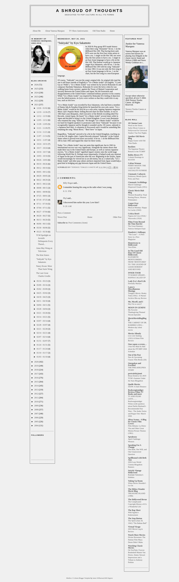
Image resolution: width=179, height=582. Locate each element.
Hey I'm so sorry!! (135, 304)
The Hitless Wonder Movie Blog (136, 490)
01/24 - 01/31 (42, 345)
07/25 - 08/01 (42, 196)
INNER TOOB (134, 273)
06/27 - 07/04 (42, 212)
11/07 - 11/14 (42, 136)
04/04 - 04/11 (42, 305)
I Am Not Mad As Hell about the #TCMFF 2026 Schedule (137, 348)
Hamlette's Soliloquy (137, 232)
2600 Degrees (108, 578)
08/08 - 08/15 (42, 188)
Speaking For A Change (134, 446)
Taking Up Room (135, 481)
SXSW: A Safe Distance (137, 387)
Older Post (117, 217)
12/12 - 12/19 (42, 116)
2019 (36, 366)
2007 (36, 414)
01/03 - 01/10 (42, 357)
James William (97, 578)
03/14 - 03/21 (42, 317)
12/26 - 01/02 (42, 108)
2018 (36, 370)
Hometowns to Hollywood (134, 244)
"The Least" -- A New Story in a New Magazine (136, 236)
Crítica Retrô (133, 214)
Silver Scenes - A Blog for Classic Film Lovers (137, 422)
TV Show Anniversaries (78, 31)
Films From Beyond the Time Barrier (136, 223)
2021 (36, 105)
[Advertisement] (89, 22)
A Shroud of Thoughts (89, 10)
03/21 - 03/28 (42, 313)
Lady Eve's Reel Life (137, 281)
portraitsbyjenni (135, 373)
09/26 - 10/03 (42, 160)
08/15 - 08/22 (42, 184)
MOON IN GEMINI (136, 308)
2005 (36, 422)
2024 (36, 93)
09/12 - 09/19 (42, 168)
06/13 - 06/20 (42, 220)
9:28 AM (67, 206)
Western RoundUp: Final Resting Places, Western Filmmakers (137, 197)
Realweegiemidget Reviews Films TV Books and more (135, 392)
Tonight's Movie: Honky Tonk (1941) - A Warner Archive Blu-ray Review (137, 295)
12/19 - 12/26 (42, 112)
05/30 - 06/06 (42, 228)
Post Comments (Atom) (77, 223)
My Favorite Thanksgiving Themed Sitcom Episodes (136, 312)
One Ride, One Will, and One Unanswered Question (137, 451)
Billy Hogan (68, 183)
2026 (36, 85)
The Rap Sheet (134, 510)
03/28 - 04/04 (42, 309)
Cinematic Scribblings (137, 182)
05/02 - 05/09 (42, 289)
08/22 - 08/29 (42, 180)
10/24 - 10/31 (42, 144)
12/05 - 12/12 (42, 120)
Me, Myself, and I (135, 302)
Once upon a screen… (137, 344)
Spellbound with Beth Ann (137, 459)
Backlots (131, 147)
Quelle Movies (134, 384)
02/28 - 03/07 (42, 325)
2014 (36, 386)
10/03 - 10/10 (42, 156)
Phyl (65, 198)
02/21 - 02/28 (42, 329)
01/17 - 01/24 (42, 349)
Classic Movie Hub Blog (136, 192)
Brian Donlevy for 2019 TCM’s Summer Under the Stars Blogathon (137, 378)
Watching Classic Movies (135, 547)
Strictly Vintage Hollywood (134, 471)
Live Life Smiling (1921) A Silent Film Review (136, 338)
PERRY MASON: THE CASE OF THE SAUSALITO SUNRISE (137, 168)
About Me (37, 31)
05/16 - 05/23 (42, 281)
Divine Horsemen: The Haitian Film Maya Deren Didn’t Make (136, 539)
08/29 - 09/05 (42, 176)
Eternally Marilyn (134, 283)
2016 (36, 378)
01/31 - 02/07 (42, 341)
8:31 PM (67, 191)
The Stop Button (135, 518)
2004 (36, 426)
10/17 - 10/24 (42, 148)
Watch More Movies (136, 535)
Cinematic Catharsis (136, 174)
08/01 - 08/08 (42, 192)
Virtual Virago (134, 527)
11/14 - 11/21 (42, 132)
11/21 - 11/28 (42, 128)
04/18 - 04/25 (42, 297)
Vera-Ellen (132, 247)
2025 (36, 89)
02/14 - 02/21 (42, 333)
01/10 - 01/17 (42, 353)
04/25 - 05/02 (42, 293)
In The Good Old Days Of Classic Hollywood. (135, 253)
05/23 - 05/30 (42, 232)
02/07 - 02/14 (42, 337)
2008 (36, 410)
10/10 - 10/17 (42, 152)
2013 (36, 390)
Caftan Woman (134, 163)
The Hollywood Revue (137, 499)
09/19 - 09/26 (42, 164)
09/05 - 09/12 (42, 172)
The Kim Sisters (42, 255)
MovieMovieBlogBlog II (137, 319)
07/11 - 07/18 (42, 204)
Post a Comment (64, 213)
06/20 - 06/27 (42, 216)
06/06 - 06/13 (42, 224)
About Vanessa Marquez (55, 31)
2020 (36, 362)
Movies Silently (134, 333)
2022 (36, 101)
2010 (36, 402)
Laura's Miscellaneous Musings (134, 289)
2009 (36, 406)
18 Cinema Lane (135, 123)
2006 (36, 418)
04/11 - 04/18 (42, 301)
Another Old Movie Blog (136, 137)
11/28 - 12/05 (42, 124)
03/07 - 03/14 (42, 321)
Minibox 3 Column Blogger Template (78, 578)
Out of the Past (134, 355)
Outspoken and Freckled (134, 364)
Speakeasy (132, 437)
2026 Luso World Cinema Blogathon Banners (135, 464)
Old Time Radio (99, 31)
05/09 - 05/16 (42, 285)
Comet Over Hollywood (133, 204)
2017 (36, 374)
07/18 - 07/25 (42, 200)
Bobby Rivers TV (135, 155)
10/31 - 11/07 (42, 140)
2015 (36, 382)
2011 (36, 398)
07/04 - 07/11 (42, 208)
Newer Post (62, 217)
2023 (36, 97)
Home (112, 31)
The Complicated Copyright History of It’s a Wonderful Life (137, 504)
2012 (36, 394)
